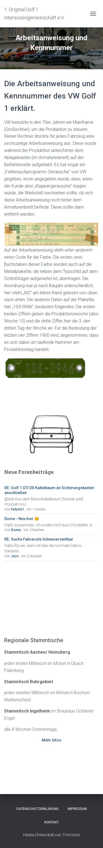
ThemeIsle (71, 835)
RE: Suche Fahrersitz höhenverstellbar (38, 539)
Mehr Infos (51, 740)
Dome (16, 530)
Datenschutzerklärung (37, 809)
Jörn (14, 556)
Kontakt (51, 822)
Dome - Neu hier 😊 (21, 519)
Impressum (77, 809)
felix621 (17, 509)
